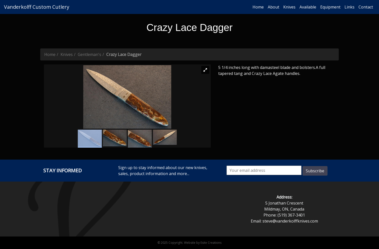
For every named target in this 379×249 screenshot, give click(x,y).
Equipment (330, 7)
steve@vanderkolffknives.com (290, 221)
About (273, 7)
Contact (365, 7)
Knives (289, 7)
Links (349, 7)
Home (258, 7)
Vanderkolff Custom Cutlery (36, 6)
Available (308, 7)
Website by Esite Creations (203, 243)
